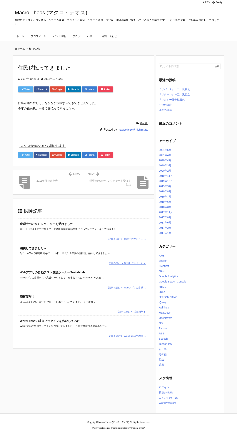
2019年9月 (165, 186)
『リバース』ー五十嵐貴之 (174, 89)
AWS (162, 255)
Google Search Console (172, 281)
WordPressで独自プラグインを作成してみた (50, 321)
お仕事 (163, 349)
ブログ (76, 36)
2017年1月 (165, 232)
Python (163, 328)
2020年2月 (165, 170)
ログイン (164, 387)
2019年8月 (165, 191)
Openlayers (165, 317)
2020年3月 (165, 165)
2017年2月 (165, 227)
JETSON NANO (168, 297)
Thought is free (137, 428)
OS (161, 323)
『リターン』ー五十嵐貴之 (174, 94)
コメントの (168, 397)
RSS (161, 333)
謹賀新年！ (27, 296)
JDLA (162, 291)
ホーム (20, 36)
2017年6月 (165, 222)
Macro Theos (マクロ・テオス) (51, 12)
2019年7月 (165, 196)
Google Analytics (168, 276)
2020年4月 (165, 160)
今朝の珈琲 (165, 110)
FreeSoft (164, 265)
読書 (161, 364)
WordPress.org (167, 402)
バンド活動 (59, 36)
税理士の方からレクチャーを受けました (46, 224)
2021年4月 (165, 155)
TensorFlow (165, 343)
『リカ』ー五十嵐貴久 (172, 99)
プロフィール (38, 36)
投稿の (166, 392)
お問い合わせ (109, 36)
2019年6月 (165, 201)
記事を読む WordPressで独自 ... (127, 336)
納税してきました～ (33, 248)
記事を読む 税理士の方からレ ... (127, 239)
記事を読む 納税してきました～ (127, 263)
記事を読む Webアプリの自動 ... (127, 287)
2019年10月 (166, 181)
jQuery (162, 302)
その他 (144, 123)
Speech (163, 338)
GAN (161, 271)
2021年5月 (165, 149)
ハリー (91, 36)
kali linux (164, 307)
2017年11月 (166, 212)
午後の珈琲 (165, 104)
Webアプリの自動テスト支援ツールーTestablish (52, 272)
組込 (161, 359)
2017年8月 (165, 217)
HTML (162, 286)
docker (163, 260)
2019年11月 (166, 175)
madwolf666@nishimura (133, 129)
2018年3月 (165, 207)
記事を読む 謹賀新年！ (132, 311)
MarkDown (165, 312)
